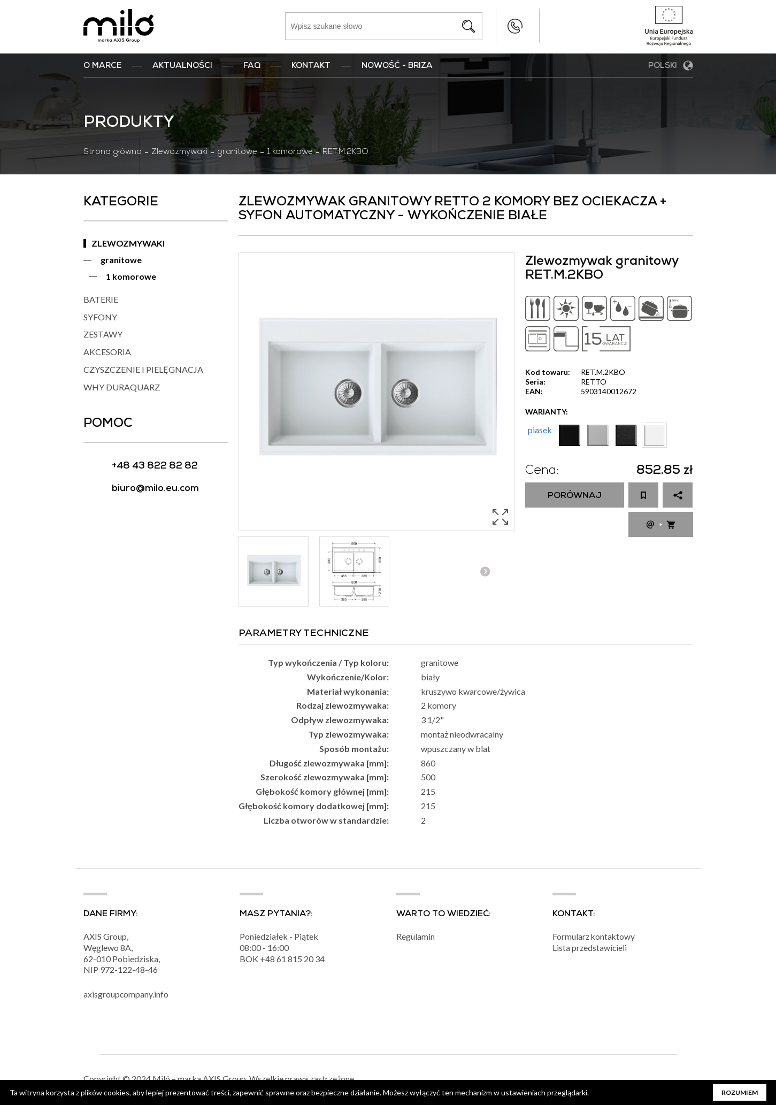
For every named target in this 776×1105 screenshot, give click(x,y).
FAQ (251, 66)
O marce (102, 66)
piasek (540, 430)
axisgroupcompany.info (126, 996)
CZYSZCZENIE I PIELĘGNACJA (143, 369)
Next (485, 571)
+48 (268, 960)
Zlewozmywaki (179, 152)
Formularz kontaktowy (594, 938)
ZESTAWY (102, 334)
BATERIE (100, 299)
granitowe (237, 152)
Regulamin (415, 938)
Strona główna (112, 152)
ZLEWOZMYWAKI (128, 243)
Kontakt (311, 66)
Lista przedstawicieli (590, 949)
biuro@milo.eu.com (155, 489)
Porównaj (575, 496)
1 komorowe (290, 152)
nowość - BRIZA (397, 66)
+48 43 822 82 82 (493, 25)
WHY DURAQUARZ (121, 387)
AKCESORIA (107, 352)
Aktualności (182, 66)
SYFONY (100, 317)
